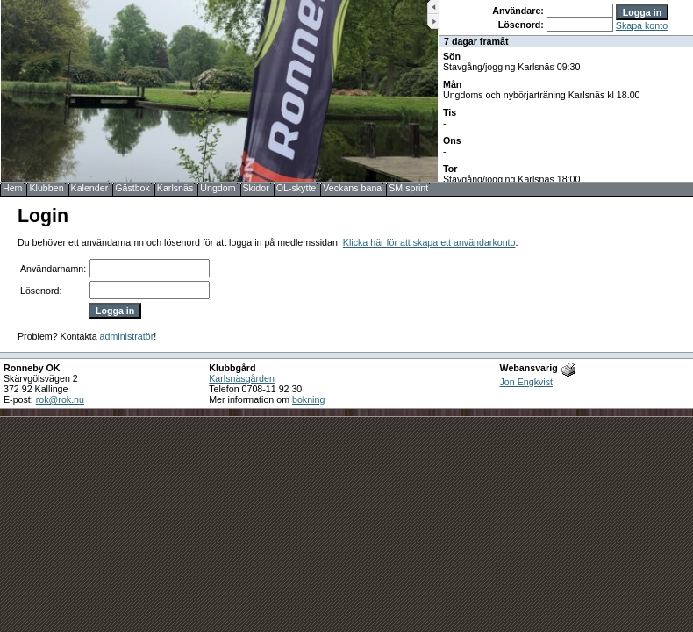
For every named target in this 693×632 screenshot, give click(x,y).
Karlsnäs (175, 188)
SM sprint (408, 188)
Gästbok (132, 188)
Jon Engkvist (526, 382)
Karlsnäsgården (242, 378)
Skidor (256, 188)
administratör (127, 336)
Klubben (46, 188)
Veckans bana (352, 188)
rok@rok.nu (60, 399)
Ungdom (217, 188)
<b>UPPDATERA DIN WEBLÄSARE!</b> (566, 91)
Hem (13, 188)
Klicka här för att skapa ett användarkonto (429, 242)
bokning (308, 399)
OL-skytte (296, 188)
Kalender (90, 188)
